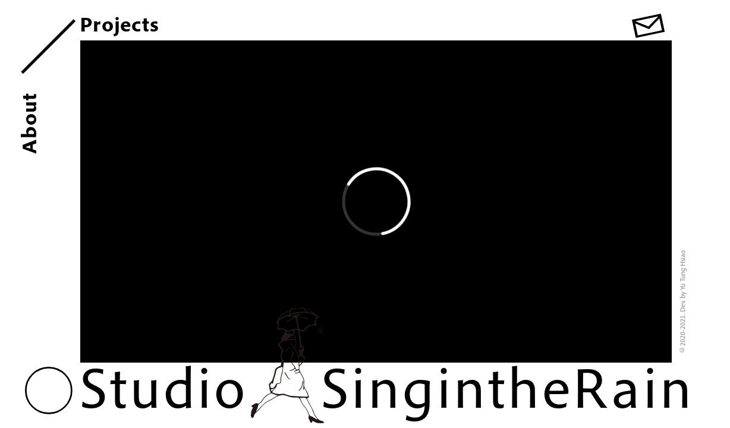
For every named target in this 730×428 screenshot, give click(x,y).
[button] (49, 390)
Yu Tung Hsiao (682, 270)
